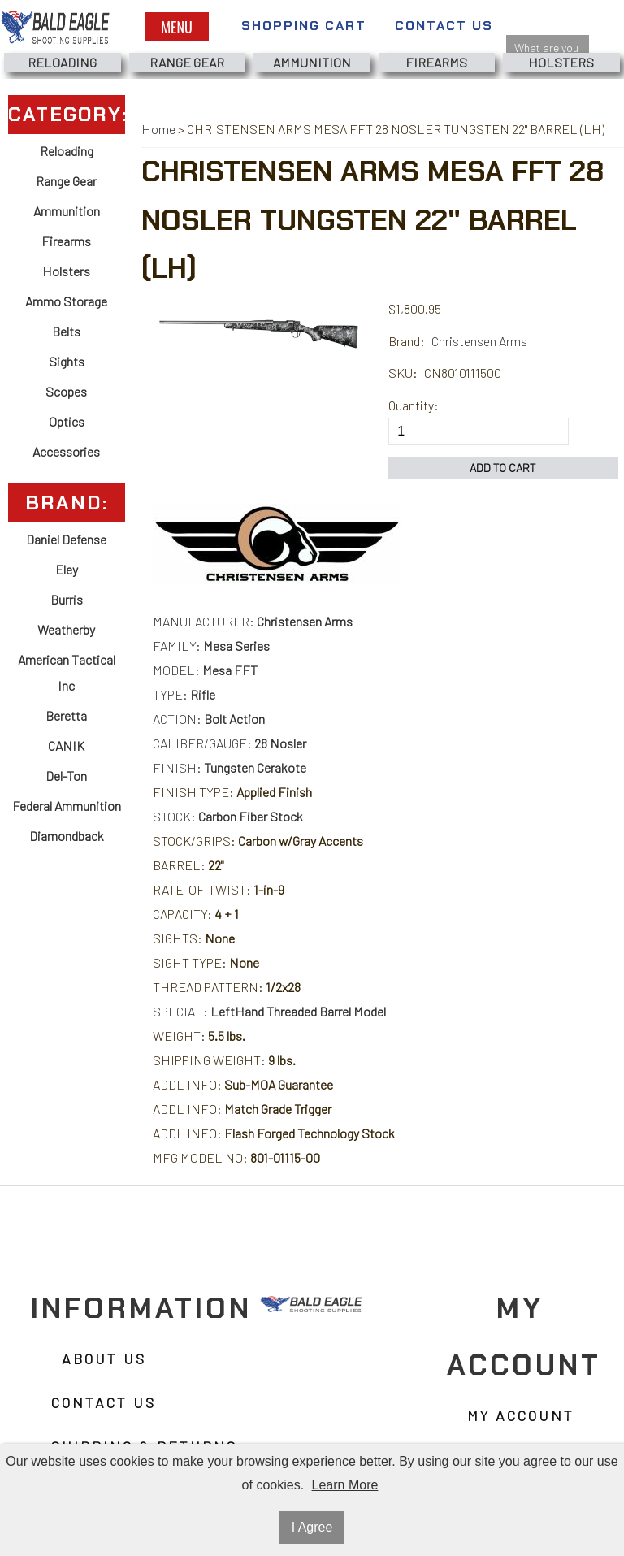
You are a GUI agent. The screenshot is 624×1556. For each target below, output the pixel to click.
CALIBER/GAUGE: (229, 743)
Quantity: (413, 405)
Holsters (561, 62)
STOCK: (228, 816)
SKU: (403, 372)
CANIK (66, 745)
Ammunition (312, 62)
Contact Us (444, 25)
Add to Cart (503, 468)
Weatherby (66, 629)
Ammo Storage (66, 301)
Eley (66, 569)
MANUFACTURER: (253, 621)
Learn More (345, 1485)
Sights (66, 361)
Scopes (66, 391)
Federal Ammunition (66, 805)
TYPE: (184, 694)
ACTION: (209, 718)
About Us (104, 1359)
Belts (66, 331)
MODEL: (205, 670)
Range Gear (187, 62)
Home (158, 129)
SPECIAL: (269, 1011)
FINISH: (229, 767)
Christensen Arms (479, 341)
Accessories (66, 451)
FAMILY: (211, 645)
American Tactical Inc (66, 672)
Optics (66, 421)
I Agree (312, 1527)
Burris (66, 599)
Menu (176, 26)
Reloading (62, 62)
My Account (520, 1416)
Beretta (66, 715)
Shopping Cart (303, 25)
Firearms (436, 62)
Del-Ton (66, 775)
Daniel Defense (66, 539)
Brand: (406, 341)
